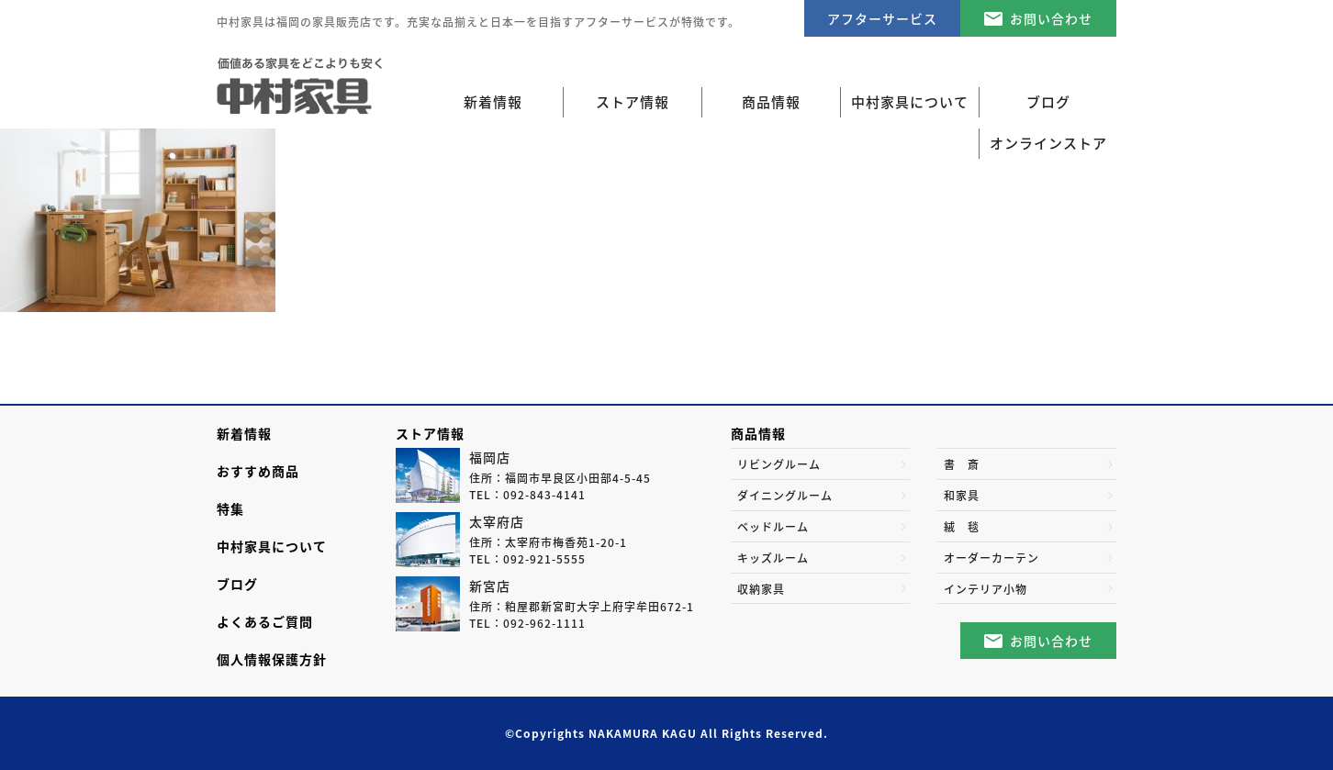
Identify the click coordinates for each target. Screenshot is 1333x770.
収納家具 (761, 589)
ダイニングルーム (785, 495)
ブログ (237, 584)
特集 (230, 508)
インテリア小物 (985, 589)
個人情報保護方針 (272, 659)
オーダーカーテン (991, 558)
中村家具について (272, 546)
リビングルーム (779, 464)
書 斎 (962, 464)
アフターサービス (882, 18)
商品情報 (758, 433)
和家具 (962, 495)
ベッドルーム (773, 527)
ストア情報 (430, 433)
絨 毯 (962, 527)
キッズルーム (773, 558)
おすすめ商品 (258, 471)
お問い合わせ (1051, 18)
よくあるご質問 (265, 621)
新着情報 (493, 102)
